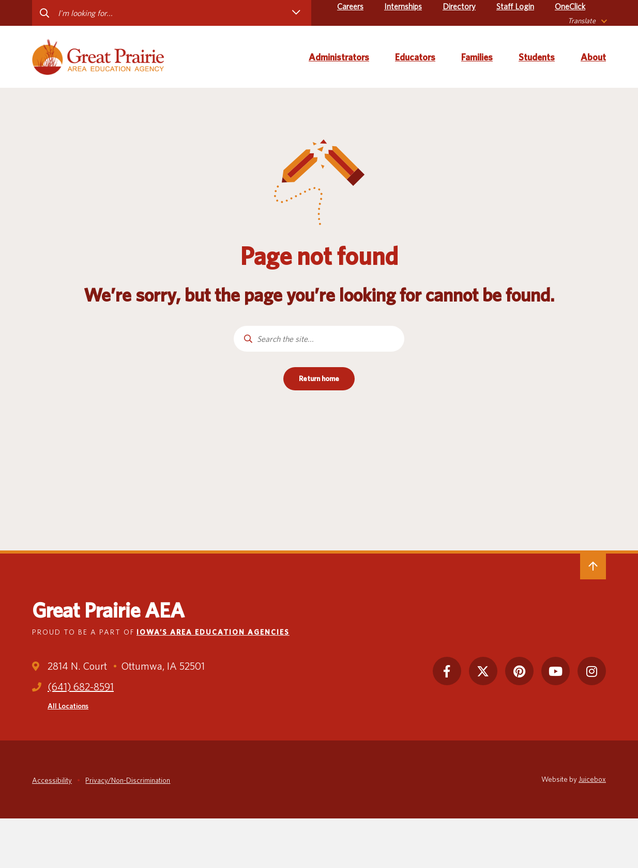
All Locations (68, 706)
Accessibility (52, 780)
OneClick (570, 6)
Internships (403, 6)
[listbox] (587, 20)
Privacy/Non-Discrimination (127, 780)
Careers (350, 6)
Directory (459, 6)
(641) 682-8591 (81, 687)
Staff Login (515, 6)
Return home (319, 378)
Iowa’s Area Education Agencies (213, 632)
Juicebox (592, 779)
